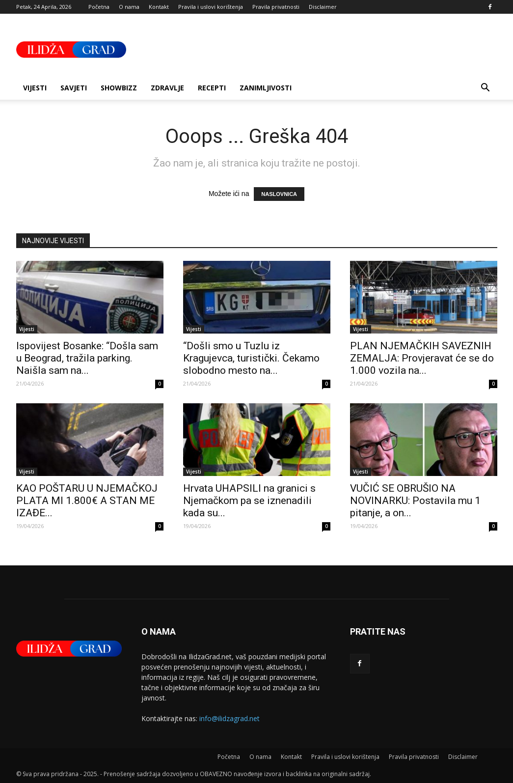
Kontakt (159, 6)
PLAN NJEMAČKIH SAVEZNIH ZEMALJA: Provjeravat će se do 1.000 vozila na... (422, 358)
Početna (98, 6)
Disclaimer (323, 6)
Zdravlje (167, 87)
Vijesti (35, 87)
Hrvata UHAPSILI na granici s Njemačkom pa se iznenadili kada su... (249, 500)
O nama (129, 6)
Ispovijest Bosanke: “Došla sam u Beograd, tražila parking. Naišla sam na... (87, 358)
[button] (485, 88)
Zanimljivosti (266, 87)
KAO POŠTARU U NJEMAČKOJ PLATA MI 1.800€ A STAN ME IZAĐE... (87, 500)
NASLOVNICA (279, 194)
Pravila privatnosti (275, 6)
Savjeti (73, 87)
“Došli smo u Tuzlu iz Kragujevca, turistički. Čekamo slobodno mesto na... (251, 358)
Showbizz (119, 87)
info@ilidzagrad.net (229, 718)
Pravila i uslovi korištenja (210, 6)
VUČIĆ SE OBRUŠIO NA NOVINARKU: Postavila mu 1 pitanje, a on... (415, 500)
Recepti (212, 87)
